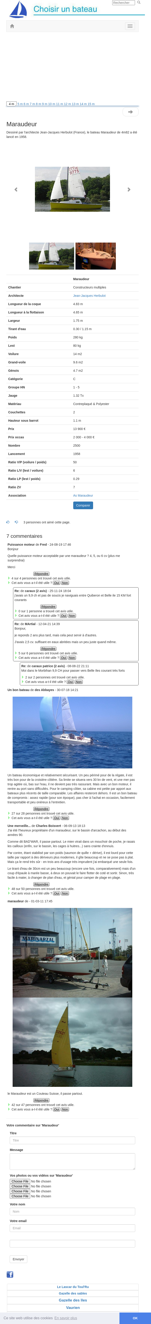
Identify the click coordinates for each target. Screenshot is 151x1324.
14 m (84, 104)
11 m (60, 104)
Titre (13, 1133)
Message (16, 1150)
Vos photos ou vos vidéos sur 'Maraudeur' (41, 1175)
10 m (52, 104)
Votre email (18, 1221)
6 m (27, 104)
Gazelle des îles (73, 1300)
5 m (21, 104)
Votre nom (17, 1204)
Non (65, 583)
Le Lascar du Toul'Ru (73, 1287)
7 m (33, 104)
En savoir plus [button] (66, 1318)
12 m (68, 104)
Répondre (41, 574)
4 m (11, 104)
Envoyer (18, 1259)
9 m (45, 104)
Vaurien (73, 1308)
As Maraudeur (83, 495)
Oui (56, 583)
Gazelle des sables (73, 1293)
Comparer (83, 505)
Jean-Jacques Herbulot (89, 295)
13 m (76, 104)
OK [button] (135, 1318)
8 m (39, 104)
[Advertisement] (72, 67)
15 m (91, 104)
